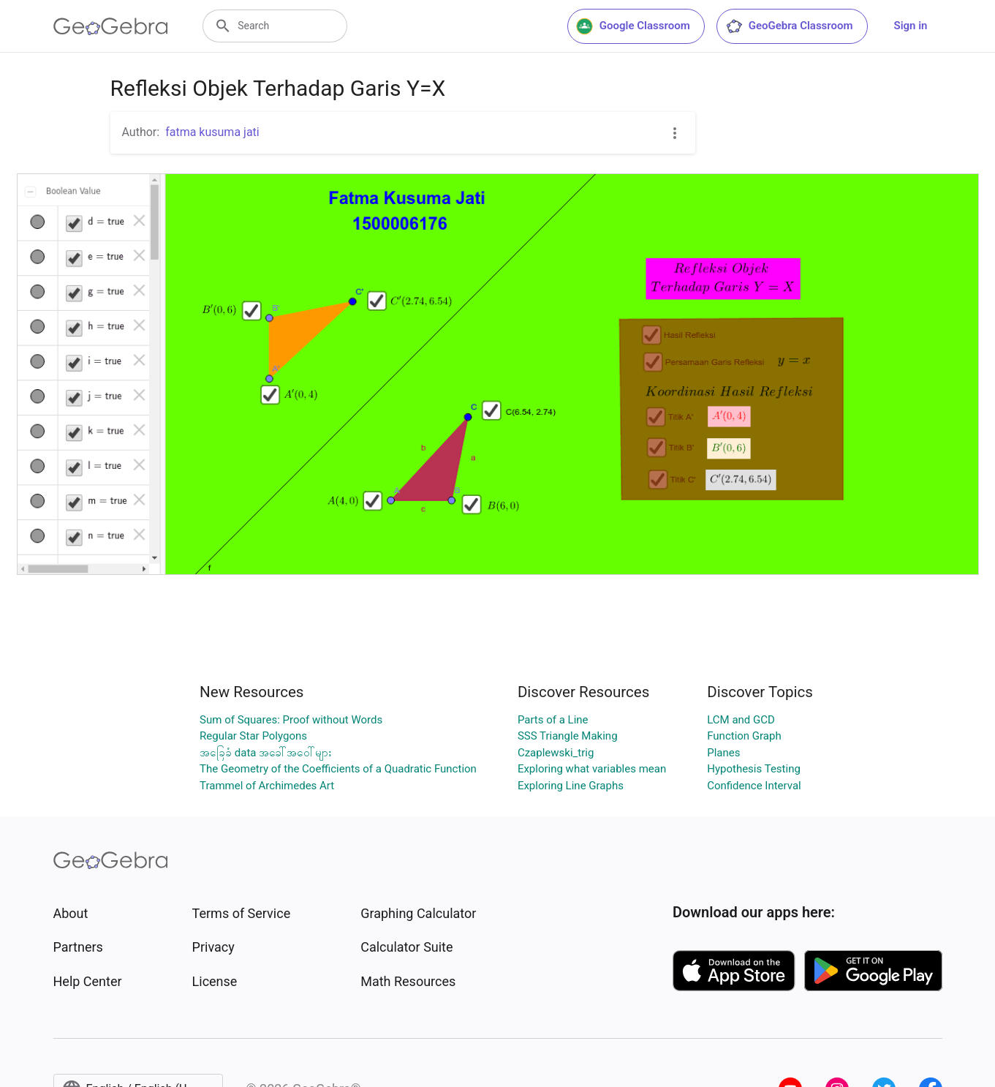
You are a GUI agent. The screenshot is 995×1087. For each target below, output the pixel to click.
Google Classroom (633, 26)
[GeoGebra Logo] (110, 26)
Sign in (911, 25)
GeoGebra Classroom (789, 26)
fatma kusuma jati (212, 132)
